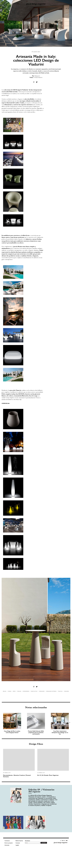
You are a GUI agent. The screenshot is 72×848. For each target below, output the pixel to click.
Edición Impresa (19, 840)
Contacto (18, 843)
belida (4, 691)
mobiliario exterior (51, 691)
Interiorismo (33, 8)
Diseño (26, 8)
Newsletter (27, 840)
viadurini (66, 691)
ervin (14, 691)
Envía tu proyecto (9, 843)
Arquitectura (18, 8)
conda (9, 691)
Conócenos (7, 840)
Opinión (56, 8)
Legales (17, 845)
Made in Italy (34, 691)
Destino (41, 8)
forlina (19, 691)
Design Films (48, 8)
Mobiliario (42, 691)
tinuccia (60, 691)
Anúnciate (7, 845)
